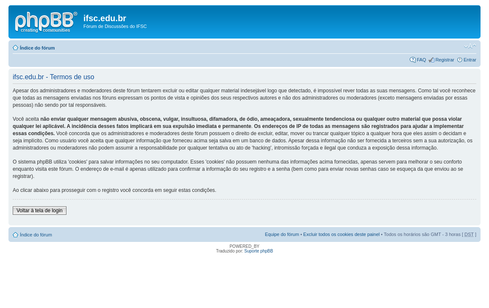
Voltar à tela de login (40, 211)
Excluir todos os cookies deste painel (341, 234)
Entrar (470, 59)
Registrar (444, 59)
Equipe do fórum (282, 234)
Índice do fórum (37, 47)
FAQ (421, 59)
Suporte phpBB (258, 251)
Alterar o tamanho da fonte (470, 46)
